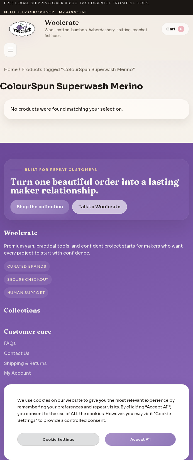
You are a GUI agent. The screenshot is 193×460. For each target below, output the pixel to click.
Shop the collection (40, 207)
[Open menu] (10, 50)
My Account (17, 373)
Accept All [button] (140, 439)
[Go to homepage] (22, 29)
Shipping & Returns (25, 363)
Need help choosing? (29, 12)
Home (11, 69)
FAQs (10, 343)
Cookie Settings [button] (58, 439)
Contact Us (17, 353)
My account (73, 12)
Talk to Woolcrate (100, 207)
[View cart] (175, 29)
